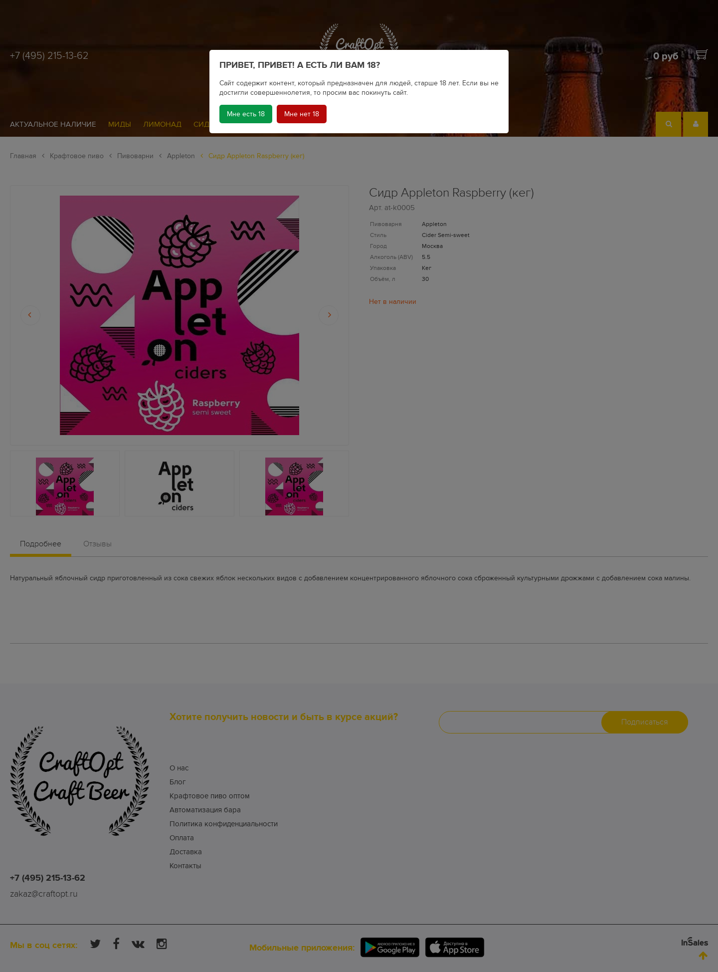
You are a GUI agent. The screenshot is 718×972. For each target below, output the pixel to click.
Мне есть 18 (246, 114)
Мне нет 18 (301, 114)
